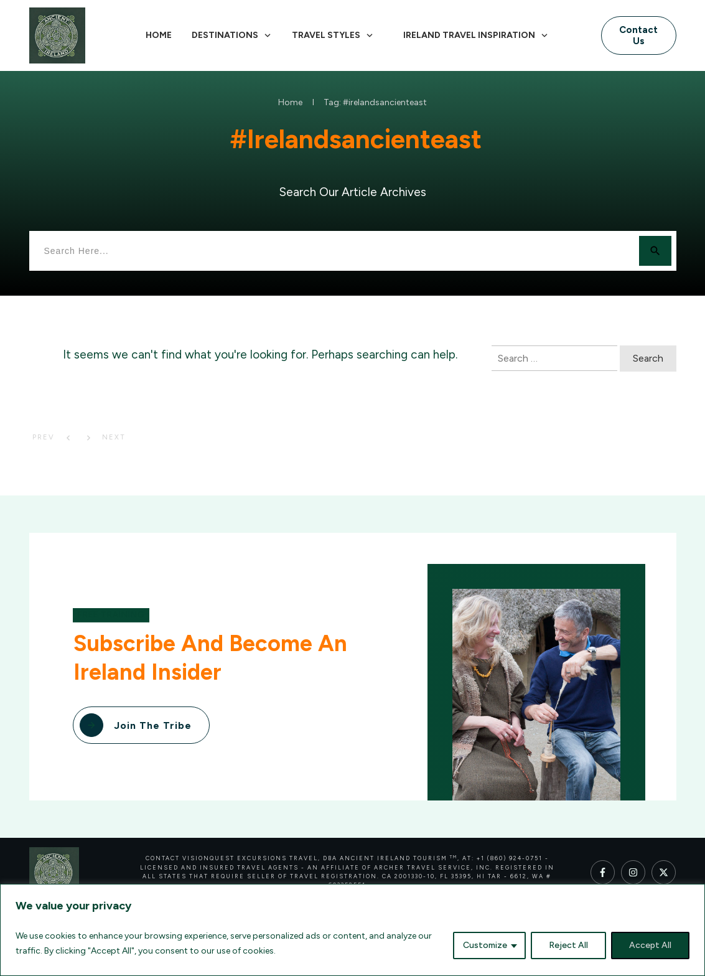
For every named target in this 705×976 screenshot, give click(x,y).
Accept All (650, 945)
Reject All (568, 945)
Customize (485, 945)
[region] (352, 930)
